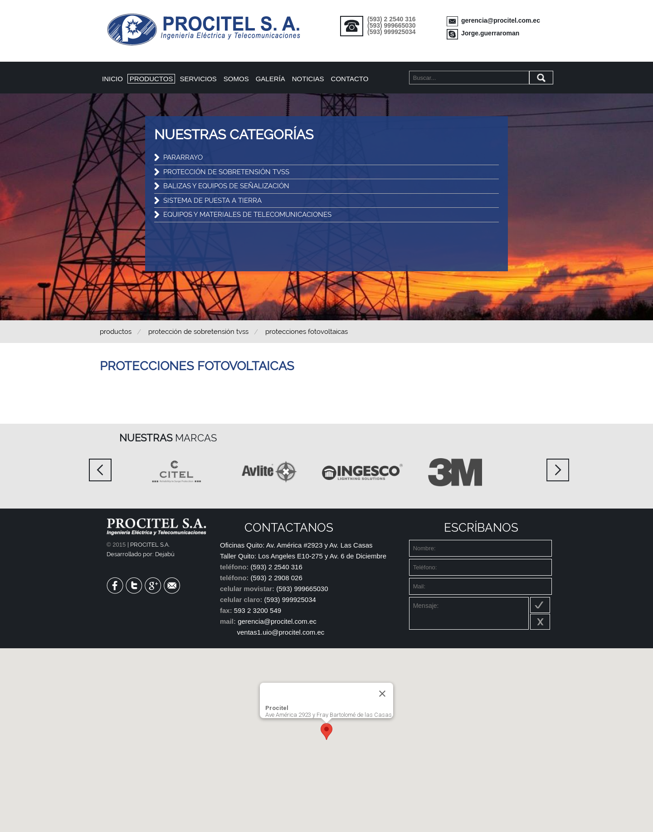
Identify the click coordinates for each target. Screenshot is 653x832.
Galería (270, 79)
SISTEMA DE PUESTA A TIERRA (212, 200)
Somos (236, 79)
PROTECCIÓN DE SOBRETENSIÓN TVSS (226, 172)
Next (557, 470)
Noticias (308, 79)
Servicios (198, 79)
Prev (100, 470)
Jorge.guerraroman (490, 33)
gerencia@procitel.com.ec (500, 20)
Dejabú (165, 554)
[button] (326, 731)
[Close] (382, 694)
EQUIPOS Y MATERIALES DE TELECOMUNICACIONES (247, 214)
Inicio (112, 79)
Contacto (350, 79)
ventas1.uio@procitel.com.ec (281, 632)
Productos (151, 79)
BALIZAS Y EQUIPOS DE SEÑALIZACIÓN (226, 186)
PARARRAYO (183, 157)
